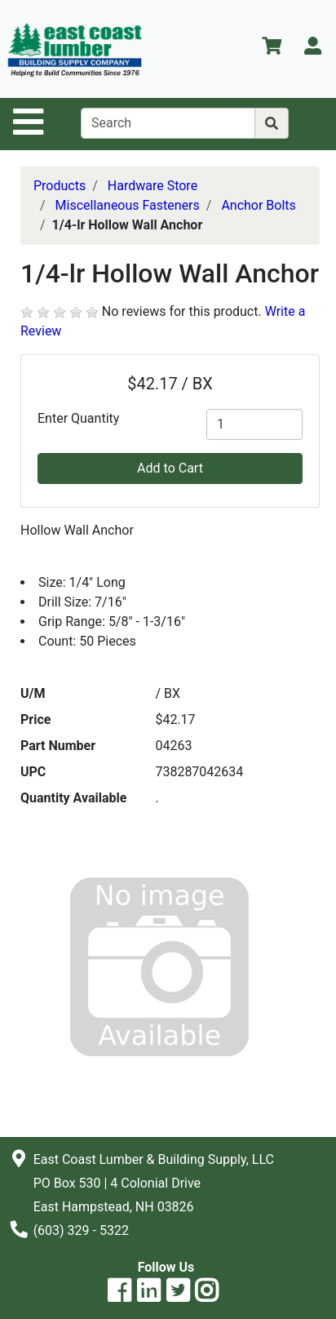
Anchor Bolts (258, 205)
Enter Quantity (78, 418)
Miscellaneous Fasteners (127, 205)
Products (59, 185)
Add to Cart (170, 468)
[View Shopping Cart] (271, 48)
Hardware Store (152, 185)
